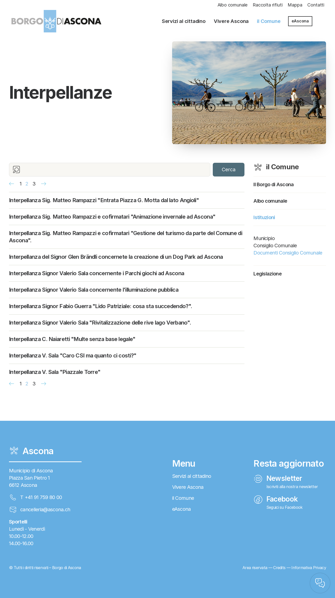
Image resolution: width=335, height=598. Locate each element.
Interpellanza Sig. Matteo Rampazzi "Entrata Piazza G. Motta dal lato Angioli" (104, 200)
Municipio (264, 238)
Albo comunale (233, 4)
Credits (279, 567)
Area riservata (254, 567)
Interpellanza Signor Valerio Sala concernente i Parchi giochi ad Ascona (96, 273)
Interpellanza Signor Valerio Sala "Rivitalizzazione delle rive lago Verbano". (100, 322)
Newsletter (277, 478)
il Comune (268, 21)
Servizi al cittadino (184, 21)
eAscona (300, 20)
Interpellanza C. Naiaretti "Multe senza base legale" (72, 339)
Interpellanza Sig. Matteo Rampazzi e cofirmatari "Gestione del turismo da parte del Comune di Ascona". (125, 237)
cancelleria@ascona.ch (45, 510)
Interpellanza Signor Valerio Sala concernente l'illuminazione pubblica (93, 289)
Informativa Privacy (308, 567)
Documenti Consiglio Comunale (287, 253)
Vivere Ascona (231, 21)
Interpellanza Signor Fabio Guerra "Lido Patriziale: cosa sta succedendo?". (100, 306)
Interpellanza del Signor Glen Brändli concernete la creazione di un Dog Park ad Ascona (116, 257)
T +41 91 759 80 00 (41, 497)
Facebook (275, 499)
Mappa (295, 4)
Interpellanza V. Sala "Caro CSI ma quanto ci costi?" (72, 355)
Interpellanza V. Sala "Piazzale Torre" (54, 372)
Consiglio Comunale (275, 246)
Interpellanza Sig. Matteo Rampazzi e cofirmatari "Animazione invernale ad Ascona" (112, 216)
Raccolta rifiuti (267, 4)
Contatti (315, 4)
